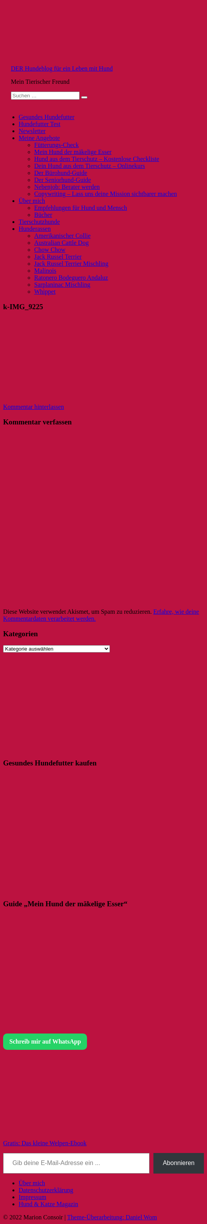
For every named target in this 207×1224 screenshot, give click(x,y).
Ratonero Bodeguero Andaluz (71, 277)
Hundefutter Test (39, 124)
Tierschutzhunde (39, 221)
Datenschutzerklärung (46, 1190)
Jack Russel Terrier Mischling (71, 263)
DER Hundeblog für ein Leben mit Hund (62, 68)
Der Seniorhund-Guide (62, 180)
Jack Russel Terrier (58, 256)
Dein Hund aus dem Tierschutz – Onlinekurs (89, 166)
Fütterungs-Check (56, 145)
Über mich (32, 200)
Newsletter (32, 131)
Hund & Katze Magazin (48, 1204)
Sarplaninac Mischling (62, 284)
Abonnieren (179, 1163)
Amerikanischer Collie (62, 235)
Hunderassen (35, 228)
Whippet (45, 291)
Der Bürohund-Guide (60, 173)
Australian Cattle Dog (61, 242)
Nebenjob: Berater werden (67, 187)
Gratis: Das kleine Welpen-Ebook (45, 1143)
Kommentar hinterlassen (33, 406)
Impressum (32, 1197)
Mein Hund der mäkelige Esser (72, 152)
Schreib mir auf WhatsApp (45, 1041)
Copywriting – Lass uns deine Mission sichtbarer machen (105, 193)
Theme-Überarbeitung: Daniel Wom (112, 1217)
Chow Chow (49, 249)
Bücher (43, 214)
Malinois (45, 270)
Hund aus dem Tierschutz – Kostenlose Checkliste (96, 159)
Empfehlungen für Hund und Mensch (80, 207)
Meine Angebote (39, 138)
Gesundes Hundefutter (47, 117)
